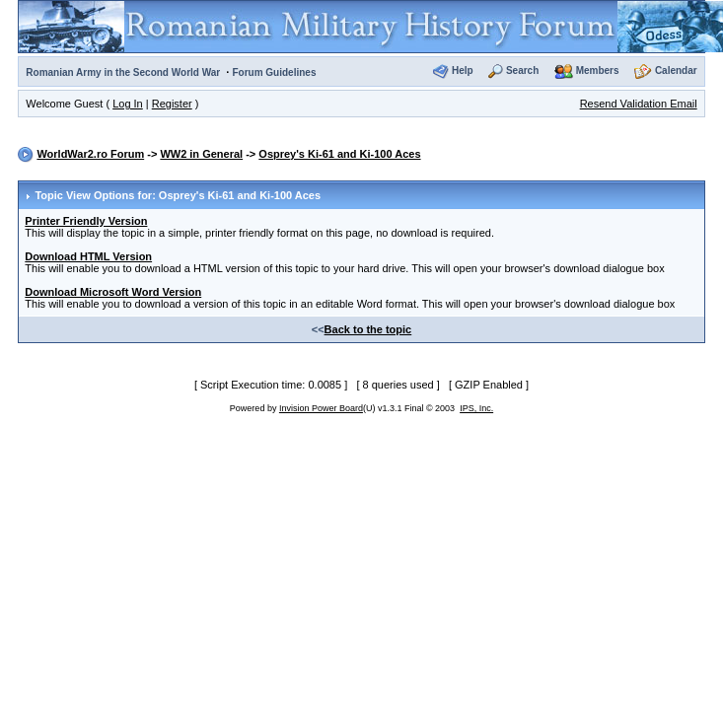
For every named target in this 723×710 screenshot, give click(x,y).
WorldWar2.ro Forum (90, 154)
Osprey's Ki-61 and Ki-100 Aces (339, 154)
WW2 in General (201, 154)
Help (462, 70)
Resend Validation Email (638, 103)
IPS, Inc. (476, 408)
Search (522, 70)
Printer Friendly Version (86, 221)
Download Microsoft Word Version (113, 292)
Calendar (676, 70)
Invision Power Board (321, 408)
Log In (127, 103)
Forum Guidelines (274, 72)
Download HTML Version (88, 256)
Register (172, 103)
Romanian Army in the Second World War (123, 72)
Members (597, 70)
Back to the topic (368, 329)
